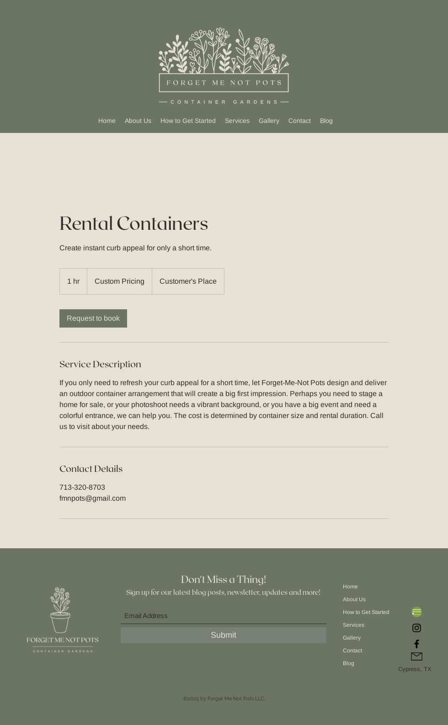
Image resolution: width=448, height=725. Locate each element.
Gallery (352, 638)
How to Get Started (365, 612)
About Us (354, 599)
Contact (352, 650)
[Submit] (223, 635)
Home (350, 586)
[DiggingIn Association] (416, 612)
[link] (93, 318)
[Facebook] (416, 644)
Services (353, 625)
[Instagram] (416, 628)
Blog (348, 663)
